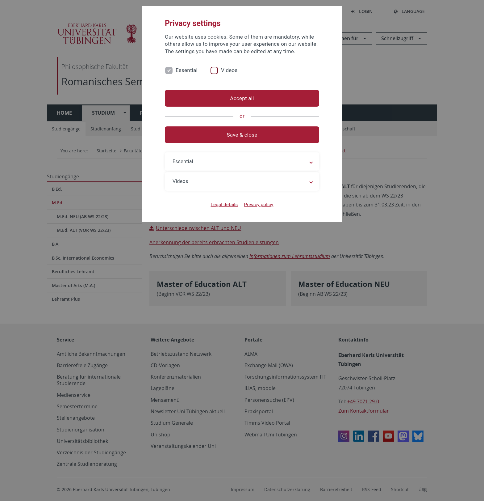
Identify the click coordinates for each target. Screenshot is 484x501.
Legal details (224, 204)
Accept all (242, 98)
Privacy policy (258, 204)
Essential (187, 70)
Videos (229, 70)
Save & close (242, 135)
